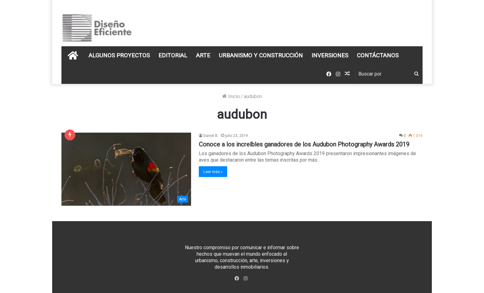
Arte (203, 55)
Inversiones (329, 55)
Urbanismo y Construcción (261, 55)
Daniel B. (211, 136)
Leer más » (213, 171)
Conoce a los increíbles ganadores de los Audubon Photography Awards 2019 (304, 144)
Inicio (231, 96)
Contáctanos (377, 55)
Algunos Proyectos (119, 55)
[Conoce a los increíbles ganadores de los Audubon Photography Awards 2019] (126, 169)
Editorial (172, 55)
